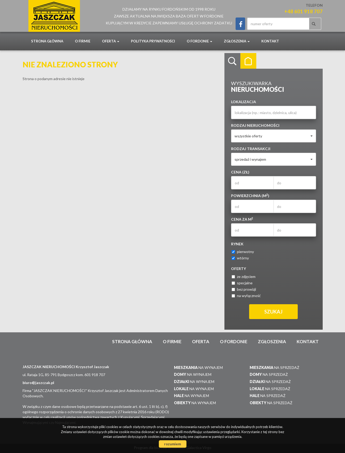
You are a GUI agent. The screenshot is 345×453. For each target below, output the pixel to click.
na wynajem (198, 367)
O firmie (82, 41)
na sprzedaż (274, 367)
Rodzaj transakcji (250, 148)
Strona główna (47, 41)
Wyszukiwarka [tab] (232, 61)
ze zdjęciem (243, 276)
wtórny (240, 258)
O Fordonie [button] (199, 41)
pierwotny (243, 251)
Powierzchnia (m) (250, 195)
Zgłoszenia (272, 341)
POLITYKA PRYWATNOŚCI (153, 41)
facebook (240, 24)
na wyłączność (246, 295)
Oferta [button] (110, 41)
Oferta (200, 341)
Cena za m (242, 219)
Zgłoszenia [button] (237, 41)
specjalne (242, 283)
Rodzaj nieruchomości (255, 125)
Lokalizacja (243, 101)
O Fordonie (233, 341)
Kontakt (270, 41)
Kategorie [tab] (248, 61)
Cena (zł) (240, 172)
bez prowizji (244, 289)
